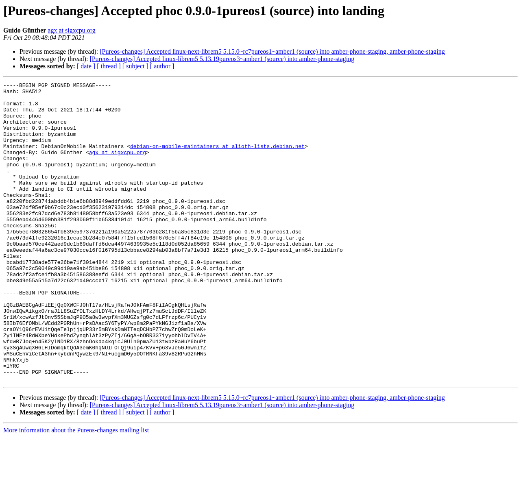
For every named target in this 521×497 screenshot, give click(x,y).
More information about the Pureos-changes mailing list (76, 489)
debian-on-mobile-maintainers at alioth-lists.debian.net (217, 159)
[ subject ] (135, 66)
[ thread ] (109, 66)
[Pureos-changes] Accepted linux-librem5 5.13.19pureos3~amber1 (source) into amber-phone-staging (221, 58)
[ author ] (162, 66)
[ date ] (86, 66)
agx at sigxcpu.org (71, 30)
